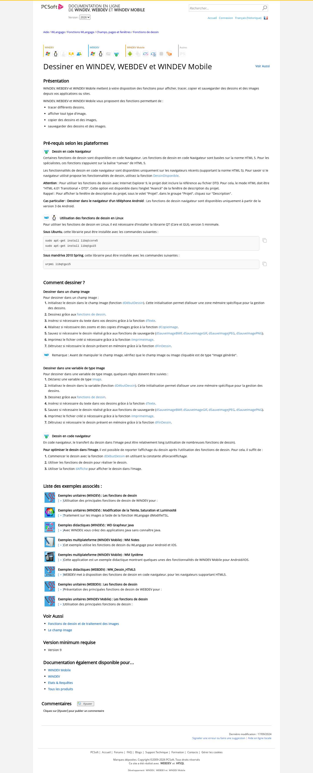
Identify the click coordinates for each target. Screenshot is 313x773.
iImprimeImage (142, 340)
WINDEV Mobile (59, 670)
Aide (46, 32)
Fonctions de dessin (146, 32)
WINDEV (54, 676)
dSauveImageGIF (195, 333)
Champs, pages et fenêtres (114, 32)
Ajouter (85, 703)
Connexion (226, 18)
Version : (74, 17)
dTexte (150, 321)
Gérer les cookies (212, 752)
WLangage (58, 32)
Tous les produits (60, 689)
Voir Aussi (262, 66)
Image (96, 379)
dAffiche (82, 469)
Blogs (138, 752)
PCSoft (94, 752)
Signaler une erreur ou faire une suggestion (218, 738)
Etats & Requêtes (60, 683)
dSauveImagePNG (249, 333)
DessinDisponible (166, 176)
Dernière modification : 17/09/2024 (250, 734)
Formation (177, 752)
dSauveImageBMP (169, 333)
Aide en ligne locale (259, 738)
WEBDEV (160, 770)
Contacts (192, 752)
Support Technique (156, 752)
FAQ (129, 752)
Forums (118, 752)
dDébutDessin (133, 303)
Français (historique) (248, 18)
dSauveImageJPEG (222, 333)
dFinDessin (163, 346)
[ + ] (60, 500)
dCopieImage (168, 327)
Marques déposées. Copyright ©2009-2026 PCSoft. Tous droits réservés (156, 759)
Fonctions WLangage (80, 32)
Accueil (212, 18)
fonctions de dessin (91, 314)
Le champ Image (60, 630)
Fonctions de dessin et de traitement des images (83, 624)
